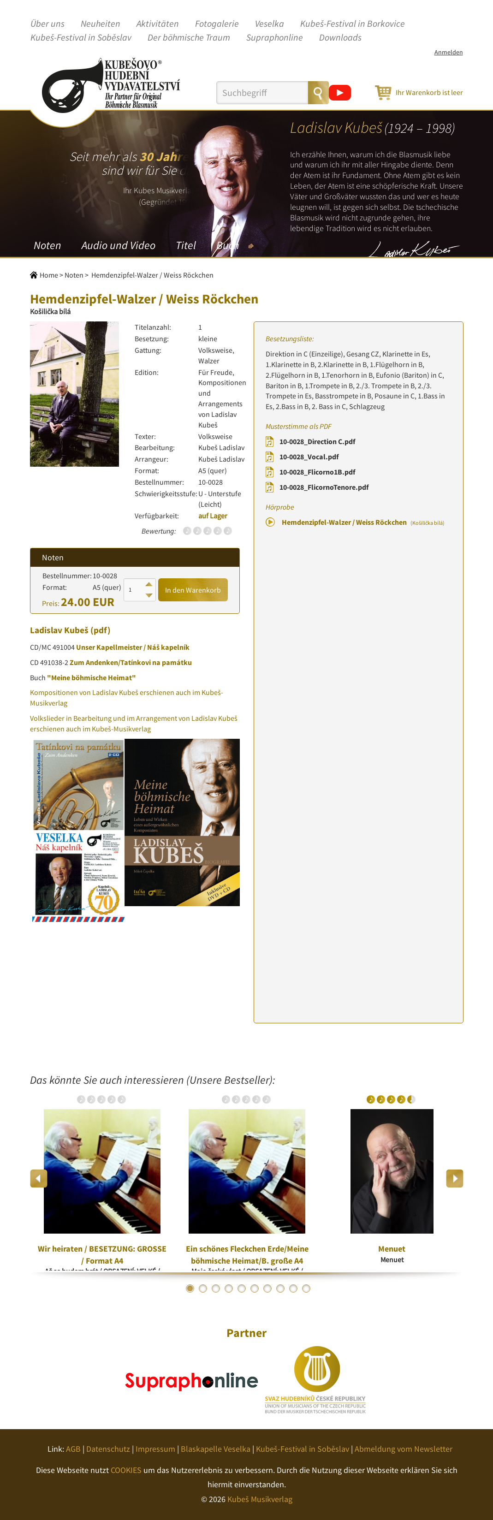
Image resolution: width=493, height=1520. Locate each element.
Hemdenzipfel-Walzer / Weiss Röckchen (363, 522)
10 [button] (306, 1288)
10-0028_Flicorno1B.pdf (317, 471)
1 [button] (190, 1288)
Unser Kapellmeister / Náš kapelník (133, 647)
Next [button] (454, 1179)
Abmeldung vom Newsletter (403, 1448)
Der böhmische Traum (189, 38)
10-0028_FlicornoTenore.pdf (323, 487)
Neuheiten (100, 24)
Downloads (340, 38)
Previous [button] (39, 1179)
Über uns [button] (47, 24)
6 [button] (254, 1288)
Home (49, 274)
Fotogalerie (217, 24)
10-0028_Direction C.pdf (317, 441)
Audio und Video (118, 245)
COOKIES (126, 1470)
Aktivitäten (158, 24)
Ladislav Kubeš (59, 629)
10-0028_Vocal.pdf (309, 456)
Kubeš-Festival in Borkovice (352, 24)
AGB (73, 1448)
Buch (227, 245)
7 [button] (267, 1288)
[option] (102, 1178)
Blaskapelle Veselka (215, 1448)
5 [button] (241, 1288)
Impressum (155, 1448)
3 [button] (216, 1288)
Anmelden (448, 52)
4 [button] (229, 1288)
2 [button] (203, 1288)
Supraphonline (274, 38)
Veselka (269, 24)
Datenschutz (108, 1448)
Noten (47, 245)
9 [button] (293, 1288)
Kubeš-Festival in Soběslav (80, 38)
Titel (186, 245)
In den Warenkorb (193, 589)
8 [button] (280, 1288)
